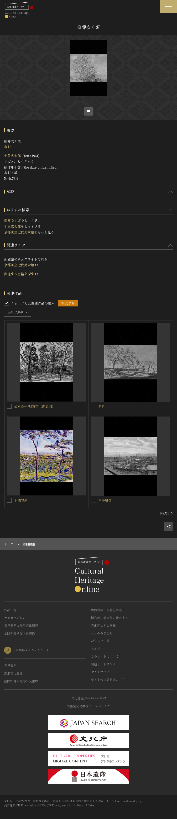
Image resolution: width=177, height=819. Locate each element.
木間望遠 (20, 500)
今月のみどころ (102, 633)
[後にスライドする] (166, 513)
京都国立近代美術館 (19, 232)
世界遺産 (10, 665)
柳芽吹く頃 (12, 220)
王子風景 (105, 500)
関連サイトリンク (103, 664)
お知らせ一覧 (100, 641)
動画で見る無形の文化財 (21, 681)
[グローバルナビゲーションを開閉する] (168, 6)
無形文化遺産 (13, 673)
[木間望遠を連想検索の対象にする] (9, 500)
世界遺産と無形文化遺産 (21, 625)
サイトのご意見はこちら (108, 679)
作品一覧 (10, 610)
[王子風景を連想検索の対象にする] (93, 500)
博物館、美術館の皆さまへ (109, 617)
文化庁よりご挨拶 (103, 625)
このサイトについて (105, 656)
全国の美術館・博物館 (19, 633)
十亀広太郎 (12, 155)
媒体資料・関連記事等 (106, 610)
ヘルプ (95, 648)
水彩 (7, 146)
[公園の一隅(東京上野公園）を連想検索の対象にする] (9, 406)
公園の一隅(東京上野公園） (34, 406)
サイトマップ (100, 671)
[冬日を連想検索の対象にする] (93, 406)
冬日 (101, 406)
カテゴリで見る (15, 617)
